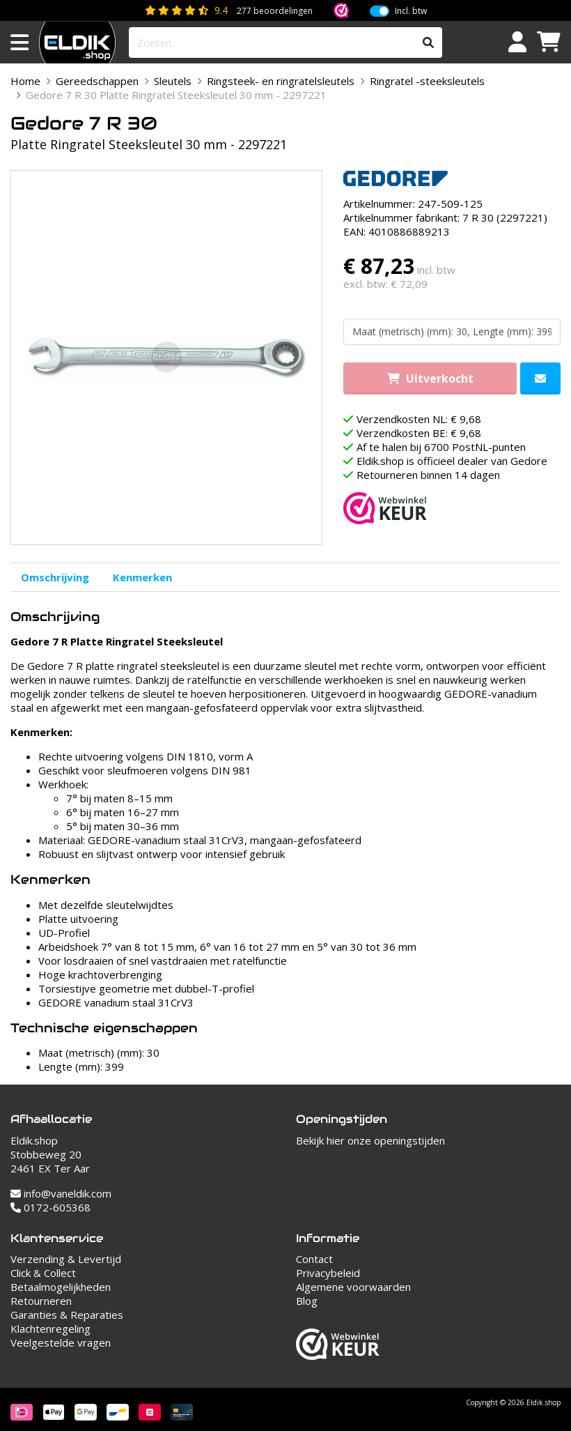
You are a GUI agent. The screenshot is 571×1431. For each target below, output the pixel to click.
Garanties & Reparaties (66, 1315)
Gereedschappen (97, 81)
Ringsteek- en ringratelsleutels (280, 81)
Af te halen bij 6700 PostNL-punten (441, 447)
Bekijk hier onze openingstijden (370, 1140)
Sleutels (172, 81)
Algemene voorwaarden (353, 1287)
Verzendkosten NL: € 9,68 (419, 419)
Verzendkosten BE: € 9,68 (419, 433)
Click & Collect (43, 1273)
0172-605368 (50, 1207)
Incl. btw (411, 11)
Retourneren (41, 1301)
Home (25, 81)
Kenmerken (142, 577)
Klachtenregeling (50, 1329)
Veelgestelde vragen (60, 1342)
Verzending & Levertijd (65, 1259)
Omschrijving (55, 577)
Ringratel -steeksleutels (427, 81)
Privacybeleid (328, 1273)
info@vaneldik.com (60, 1193)
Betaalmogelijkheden (60, 1287)
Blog (307, 1301)
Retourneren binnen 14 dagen (428, 475)
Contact (314, 1259)
